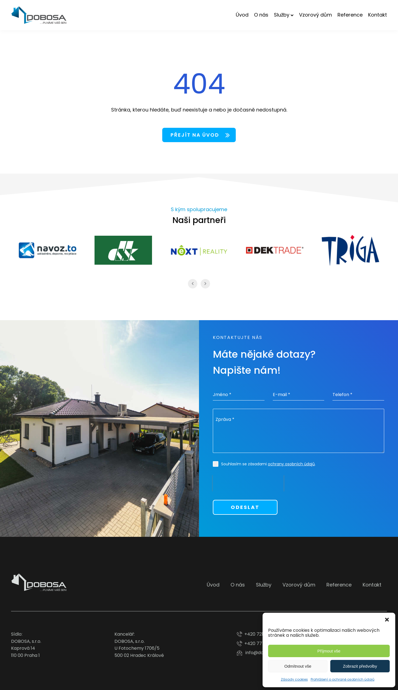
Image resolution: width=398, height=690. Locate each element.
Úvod (242, 14)
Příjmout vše (328, 651)
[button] (387, 619)
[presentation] (248, 483)
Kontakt (377, 14)
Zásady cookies (294, 679)
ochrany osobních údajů (291, 464)
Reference (350, 14)
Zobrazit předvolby (360, 666)
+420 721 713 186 (261, 634)
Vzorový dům (315, 14)
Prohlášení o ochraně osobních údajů (343, 679)
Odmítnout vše (297, 666)
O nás (261, 14)
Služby (284, 14)
